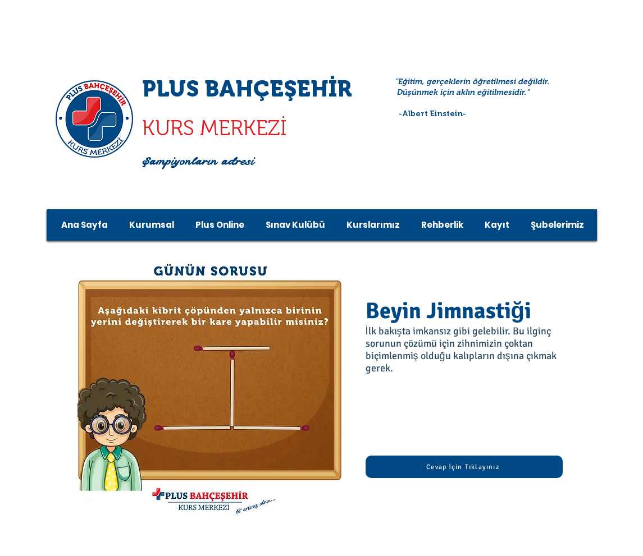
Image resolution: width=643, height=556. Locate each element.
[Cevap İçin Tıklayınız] (464, 467)
